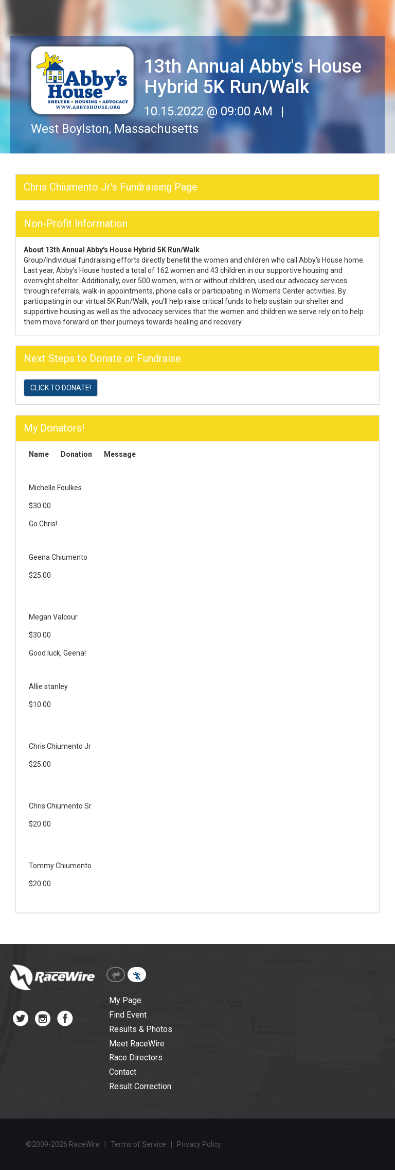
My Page (125, 1000)
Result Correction (140, 1086)
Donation (76, 454)
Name (39, 454)
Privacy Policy (199, 1144)
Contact (122, 1072)
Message (120, 454)
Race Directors (136, 1057)
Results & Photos (140, 1029)
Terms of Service (138, 1144)
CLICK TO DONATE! (60, 388)
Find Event (128, 1015)
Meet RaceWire (137, 1043)
